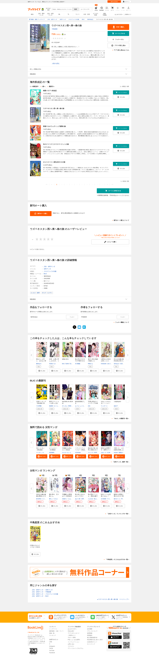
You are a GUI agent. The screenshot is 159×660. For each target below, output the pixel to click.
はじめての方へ (119, 14)
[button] (41, 371)
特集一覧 (51, 633)
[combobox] (62, 9)
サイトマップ (91, 644)
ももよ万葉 (71, 499)
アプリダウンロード (73, 633)
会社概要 (89, 629)
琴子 (122, 499)
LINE (50, 642)
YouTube (51, 650)
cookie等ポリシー (92, 642)
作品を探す (71, 631)
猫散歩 (121, 452)
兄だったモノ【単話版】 (40, 449)
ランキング (52, 635)
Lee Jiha (109, 363)
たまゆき (90, 499)
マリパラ (90, 452)
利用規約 (89, 635)
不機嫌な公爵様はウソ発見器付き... (67, 496)
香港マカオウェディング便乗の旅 (54, 126)
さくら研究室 (58, 406)
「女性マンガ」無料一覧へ (120, 462)
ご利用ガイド (127, 14)
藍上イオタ (97, 499)
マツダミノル (40, 452)
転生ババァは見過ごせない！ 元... (106, 496)
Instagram (52, 646)
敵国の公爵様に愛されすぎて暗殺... (119, 496)
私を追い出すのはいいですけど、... (80, 496)
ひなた (56, 499)
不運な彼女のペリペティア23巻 (93, 402)
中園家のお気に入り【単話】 (67, 449)
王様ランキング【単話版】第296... (41, 403)
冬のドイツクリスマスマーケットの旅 (56, 144)
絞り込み (48, 9)
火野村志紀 (84, 499)
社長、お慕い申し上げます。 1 (54, 360)
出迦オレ (64, 499)
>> (112, 184)
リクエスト (71, 646)
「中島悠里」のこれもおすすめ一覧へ (117, 559)
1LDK (108, 452)
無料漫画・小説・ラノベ (56, 631)
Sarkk (67, 363)
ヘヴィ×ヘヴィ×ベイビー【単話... (80, 449)
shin (89, 406)
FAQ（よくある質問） (74, 639)
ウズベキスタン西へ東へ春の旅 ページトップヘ (113, 599)
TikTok (51, 648)
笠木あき (116, 363)
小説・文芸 (86, 14)
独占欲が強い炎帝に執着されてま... (93, 449)
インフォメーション (73, 642)
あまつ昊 (77, 499)
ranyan (116, 452)
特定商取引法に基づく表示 (95, 639)
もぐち (77, 406)
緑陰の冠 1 (65, 359)
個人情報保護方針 (92, 637)
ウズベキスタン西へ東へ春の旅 (53, 108)
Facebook (52, 652)
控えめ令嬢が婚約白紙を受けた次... (119, 360)
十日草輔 (38, 406)
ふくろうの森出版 (85, 406)
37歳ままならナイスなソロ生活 (35, 546)
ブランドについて (92, 631)
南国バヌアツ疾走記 (50, 90)
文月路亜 (103, 499)
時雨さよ (90, 363)
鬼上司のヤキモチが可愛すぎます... (80, 360)
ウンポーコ (104, 406)
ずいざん (64, 406)
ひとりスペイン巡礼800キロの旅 (54, 162)
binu (63, 363)
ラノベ (77, 14)
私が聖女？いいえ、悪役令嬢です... (93, 496)
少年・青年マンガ (41, 14)
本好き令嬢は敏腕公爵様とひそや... (41, 496)
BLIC (45, 273)
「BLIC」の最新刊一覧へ (121, 418)
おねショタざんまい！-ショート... (106, 403)
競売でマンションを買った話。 (54, 402)
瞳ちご (51, 499)
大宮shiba (78, 452)
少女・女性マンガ (50, 14)
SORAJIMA (97, 452)
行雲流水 (122, 363)
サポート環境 (72, 637)
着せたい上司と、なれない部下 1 (41, 360)
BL (59, 14)
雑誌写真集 (105, 14)
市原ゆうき (52, 363)
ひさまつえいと (66, 452)
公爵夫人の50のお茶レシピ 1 (106, 360)
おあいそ (103, 452)
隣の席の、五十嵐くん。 (54, 495)
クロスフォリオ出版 (50, 271)
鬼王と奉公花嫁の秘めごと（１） (93, 360)
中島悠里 (54, 29)
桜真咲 (51, 406)
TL (68, 14)
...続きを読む (56, 63)
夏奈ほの (38, 363)
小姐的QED (117, 401)
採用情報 (89, 633)
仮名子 (116, 406)
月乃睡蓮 (77, 363)
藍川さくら (117, 499)
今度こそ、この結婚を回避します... (119, 449)
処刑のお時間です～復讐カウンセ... (106, 449)
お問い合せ (71, 644)
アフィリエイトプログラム (75, 648)
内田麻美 (51, 452)
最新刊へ (52, 86)
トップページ (53, 629)
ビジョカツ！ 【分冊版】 (53, 449)
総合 (32, 14)
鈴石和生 (38, 499)
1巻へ (43, 86)
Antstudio (103, 363)
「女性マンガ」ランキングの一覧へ (118, 514)
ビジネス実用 (95, 14)
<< (46, 184)
